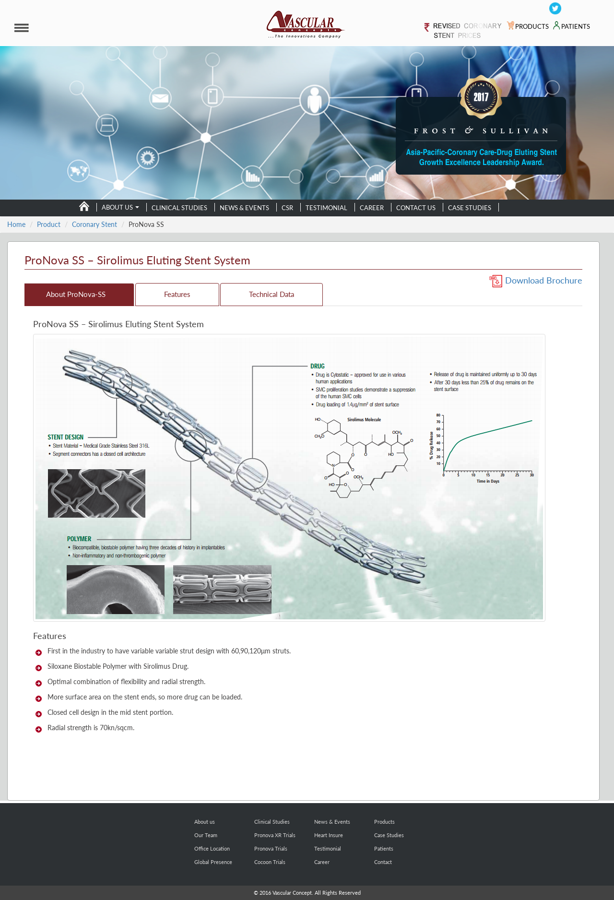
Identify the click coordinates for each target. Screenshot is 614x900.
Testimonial (326, 208)
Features (177, 294)
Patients (383, 848)
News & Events (244, 208)
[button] (107, 28)
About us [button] (120, 207)
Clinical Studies (179, 208)
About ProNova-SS (76, 294)
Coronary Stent (94, 224)
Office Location (212, 848)
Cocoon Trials (269, 862)
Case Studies (469, 208)
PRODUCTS (528, 26)
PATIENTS (571, 26)
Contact (383, 862)
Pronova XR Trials (274, 835)
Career (372, 208)
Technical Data (271, 294)
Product (48, 224)
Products (384, 821)
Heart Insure (328, 835)
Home (16, 224)
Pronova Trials (270, 848)
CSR (287, 208)
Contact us (416, 208)
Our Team (205, 835)
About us (204, 821)
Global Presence (213, 862)
